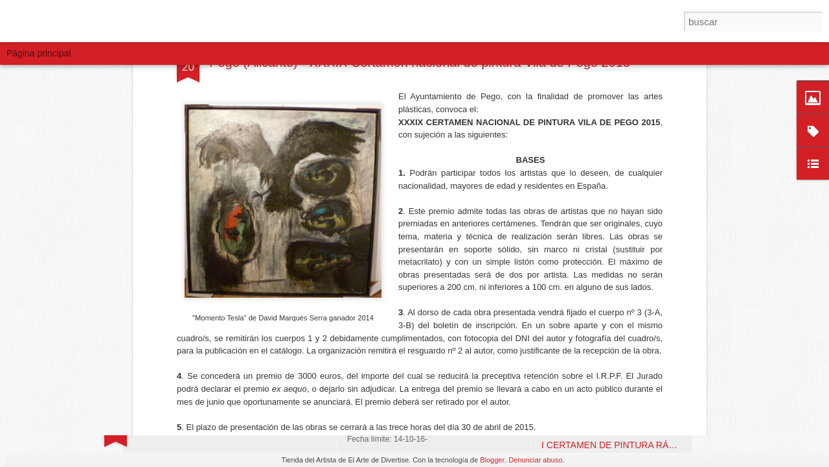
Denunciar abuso (535, 460)
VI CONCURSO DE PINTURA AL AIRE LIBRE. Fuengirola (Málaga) (677, 261)
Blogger (492, 460)
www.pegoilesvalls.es (294, 172)
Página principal (38, 53)
